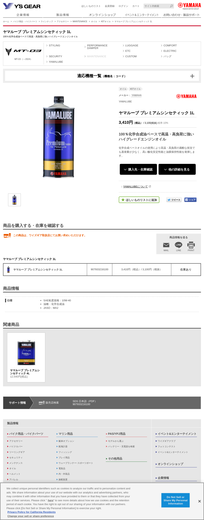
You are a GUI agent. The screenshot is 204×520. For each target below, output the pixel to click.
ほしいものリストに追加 (141, 200)
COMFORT (170, 45)
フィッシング (65, 452)
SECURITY (55, 56)
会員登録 (110, 6)
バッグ (167, 56)
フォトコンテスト (167, 446)
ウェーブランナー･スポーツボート (76, 463)
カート (136, 6)
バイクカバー (16, 446)
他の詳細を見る (179, 169)
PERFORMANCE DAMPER (97, 47)
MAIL (166, 250)
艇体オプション (66, 441)
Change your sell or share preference (30, 517)
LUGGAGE (131, 45)
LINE (178, 250)
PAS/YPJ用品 (116, 433)
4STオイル (106, 21)
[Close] (199, 502)
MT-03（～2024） (23, 54)
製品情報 (12, 423)
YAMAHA (136, 95)
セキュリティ (16, 457)
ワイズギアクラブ (167, 441)
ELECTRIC (170, 50)
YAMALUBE (56, 61)
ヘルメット (14, 474)
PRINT (191, 250)
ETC (128, 50)
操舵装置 (63, 479)
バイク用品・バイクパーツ (25, 21)
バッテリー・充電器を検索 (121, 446)
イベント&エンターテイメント (177, 433)
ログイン (123, 6)
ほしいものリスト (91, 6)
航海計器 (63, 446)
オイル (94, 21)
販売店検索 (52, 402)
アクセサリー (63, 21)
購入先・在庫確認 (140, 169)
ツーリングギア (17, 452)
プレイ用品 (64, 457)
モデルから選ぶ (116, 441)
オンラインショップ (170, 464)
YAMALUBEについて (135, 186)
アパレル (13, 479)
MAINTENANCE (80, 21)
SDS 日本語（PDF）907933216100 (85, 403)
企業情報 (163, 477)
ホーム (6, 21)
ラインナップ (47, 21)
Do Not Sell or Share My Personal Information (176, 501)
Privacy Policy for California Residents (31, 513)
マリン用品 (66, 433)
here (50, 501)
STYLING (54, 45)
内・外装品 (64, 474)
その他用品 (115, 458)
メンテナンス (16, 463)
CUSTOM (131, 56)
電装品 (62, 468)
